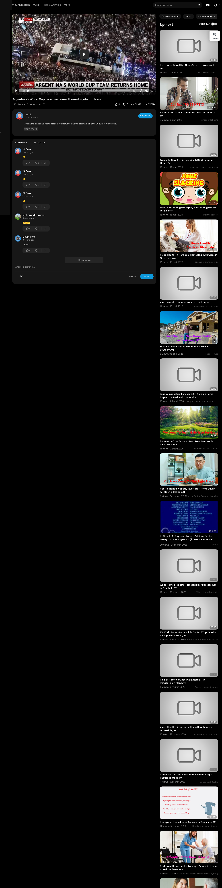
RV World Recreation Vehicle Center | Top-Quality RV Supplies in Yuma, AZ (194, 564)
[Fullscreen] (161, 77)
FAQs (21, 115)
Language (22, 126)
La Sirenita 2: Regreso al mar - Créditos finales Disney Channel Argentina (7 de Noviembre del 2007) (192, 481)
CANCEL (142, 263)
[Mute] (156, 77)
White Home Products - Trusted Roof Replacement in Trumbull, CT (191, 523)
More (106, 5)
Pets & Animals (90, 5)
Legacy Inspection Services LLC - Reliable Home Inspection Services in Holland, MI (193, 354)
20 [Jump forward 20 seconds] (151, 77)
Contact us (19, 123)
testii (61, 101)
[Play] (49, 77)
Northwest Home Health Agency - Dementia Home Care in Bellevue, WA (190, 774)
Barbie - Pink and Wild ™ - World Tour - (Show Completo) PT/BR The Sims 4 (192, 857)
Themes (215, 36)
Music (74, 5)
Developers (10, 126)
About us (8, 123)
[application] (105, 48)
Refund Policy (10, 115)
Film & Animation (58, 5)
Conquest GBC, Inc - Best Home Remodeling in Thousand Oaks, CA (189, 690)
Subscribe (155, 103)
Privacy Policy (25, 119)
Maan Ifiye (62, 224)
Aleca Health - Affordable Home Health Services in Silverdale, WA (192, 229)
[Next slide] (214, 16)
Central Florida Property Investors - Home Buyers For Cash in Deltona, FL (193, 438)
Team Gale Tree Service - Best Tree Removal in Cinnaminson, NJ (190, 396)
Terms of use (10, 119)
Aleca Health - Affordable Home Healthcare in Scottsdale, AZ (188, 648)
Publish (157, 263)
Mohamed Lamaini (67, 202)
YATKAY (60, 136)
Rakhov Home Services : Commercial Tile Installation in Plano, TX (192, 606)
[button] (216, 5)
